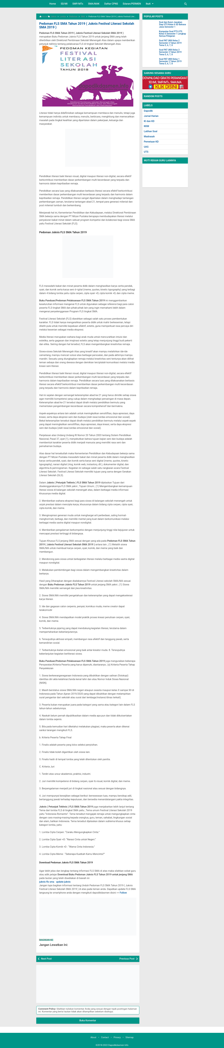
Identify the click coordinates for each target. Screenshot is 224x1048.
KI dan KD (149, 121)
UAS (146, 146)
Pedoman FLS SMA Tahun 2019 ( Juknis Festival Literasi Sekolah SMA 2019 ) (87, 25)
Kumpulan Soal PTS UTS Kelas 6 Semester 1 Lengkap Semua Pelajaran (172, 33)
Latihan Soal (150, 131)
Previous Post (126, 958)
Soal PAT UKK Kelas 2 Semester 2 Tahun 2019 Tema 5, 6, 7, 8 (170, 42)
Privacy (117, 1037)
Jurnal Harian (151, 116)
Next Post (46, 958)
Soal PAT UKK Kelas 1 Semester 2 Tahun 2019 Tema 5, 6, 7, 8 (170, 61)
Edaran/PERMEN (132, 3)
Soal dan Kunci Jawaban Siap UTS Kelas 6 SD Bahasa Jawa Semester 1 (172, 24)
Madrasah (149, 136)
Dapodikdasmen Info (118, 1044)
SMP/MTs (77, 3)
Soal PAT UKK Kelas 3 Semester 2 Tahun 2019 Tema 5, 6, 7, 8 (170, 52)
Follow (123, 892)
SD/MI (64, 3)
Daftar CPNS (111, 3)
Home (52, 3)
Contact (105, 1037)
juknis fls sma (46, 881)
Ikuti (150, 3)
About (93, 1037)
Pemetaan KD (151, 141)
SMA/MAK (93, 3)
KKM (146, 126)
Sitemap (130, 1037)
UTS (146, 151)
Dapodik (148, 110)
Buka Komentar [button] (87, 1020)
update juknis (63, 881)
